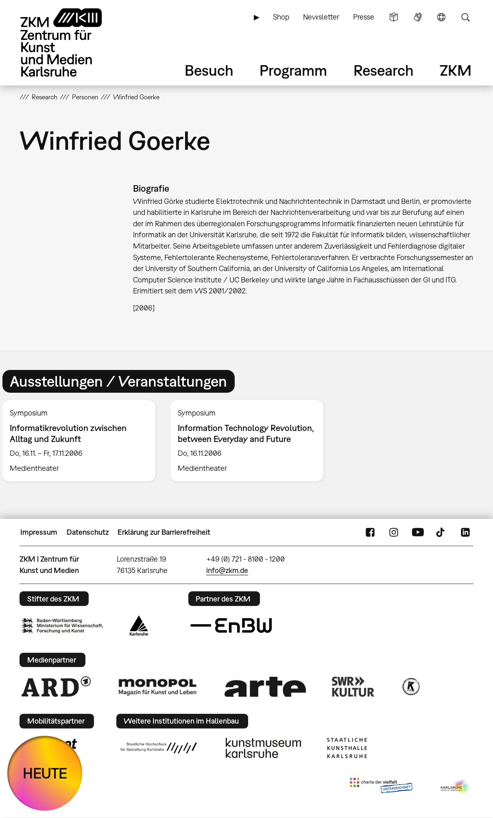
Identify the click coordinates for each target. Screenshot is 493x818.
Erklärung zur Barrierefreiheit (164, 532)
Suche (465, 17)
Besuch (209, 70)
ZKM (455, 70)
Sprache (441, 17)
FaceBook (370, 532)
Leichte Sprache (394, 17)
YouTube (418, 532)
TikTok (441, 532)
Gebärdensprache (418, 17)
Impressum (38, 532)
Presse (363, 17)
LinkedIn (465, 532)
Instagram (394, 532)
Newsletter (321, 17)
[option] (247, 440)
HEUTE (45, 773)
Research (383, 70)
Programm (293, 70)
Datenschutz (88, 532)
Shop (281, 17)
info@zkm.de (227, 570)
